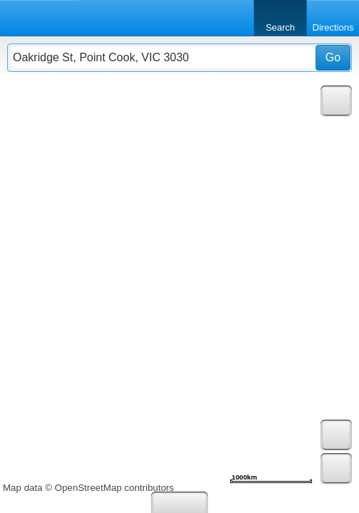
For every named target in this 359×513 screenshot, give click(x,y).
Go (333, 57)
